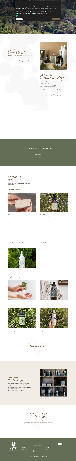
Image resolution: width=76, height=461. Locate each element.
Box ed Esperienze (64, 6)
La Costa (9, 6)
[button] (60, 2)
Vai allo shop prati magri (38, 351)
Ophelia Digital (44, 456)
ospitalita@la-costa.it (37, 451)
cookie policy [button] (32, 5)
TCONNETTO (35, 456)
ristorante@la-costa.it (37, 447)
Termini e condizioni (60, 450)
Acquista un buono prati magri (38, 428)
